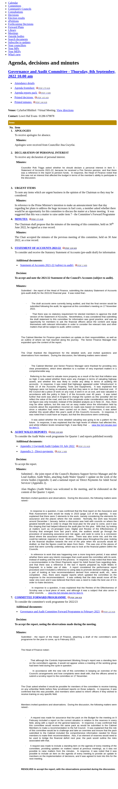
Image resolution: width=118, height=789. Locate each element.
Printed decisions (32, 97)
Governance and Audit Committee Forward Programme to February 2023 (67, 611)
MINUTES (29, 219)
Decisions (13, 15)
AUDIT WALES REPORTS (39, 431)
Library (12, 30)
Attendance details (25, 83)
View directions (65, 110)
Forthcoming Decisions (20, 24)
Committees (14, 5)
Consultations (15, 11)
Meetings (13, 33)
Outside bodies (16, 36)
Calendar (13, 2)
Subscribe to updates (19, 42)
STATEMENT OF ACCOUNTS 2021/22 (46, 247)
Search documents (18, 39)
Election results (16, 18)
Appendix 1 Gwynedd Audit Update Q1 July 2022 (55, 446)
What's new (14, 54)
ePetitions (13, 21)
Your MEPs (14, 51)
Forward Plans (16, 27)
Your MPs (13, 48)
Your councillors (17, 45)
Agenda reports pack (33, 92)
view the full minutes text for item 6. (65, 593)
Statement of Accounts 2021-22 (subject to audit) (53, 265)
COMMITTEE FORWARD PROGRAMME (48, 597)
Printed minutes (31, 102)
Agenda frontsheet (32, 88)
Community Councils (19, 8)
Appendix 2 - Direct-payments (43, 451)
